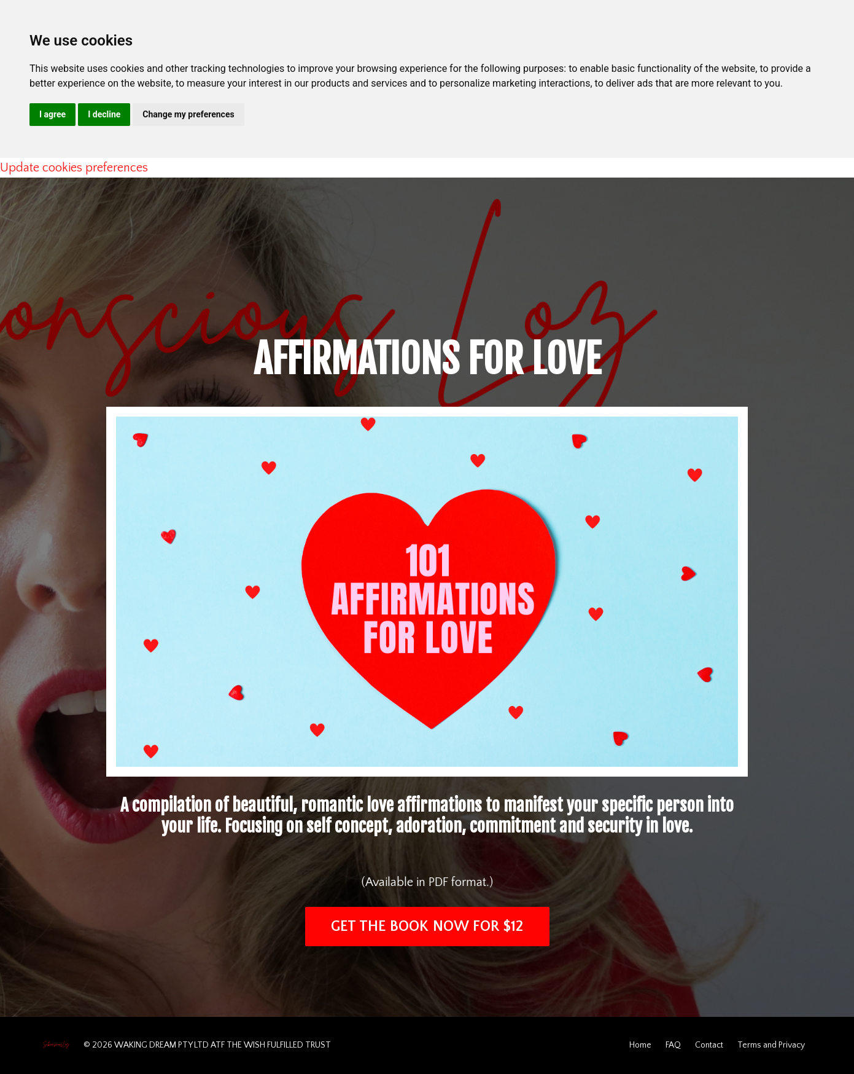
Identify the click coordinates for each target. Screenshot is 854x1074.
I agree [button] (52, 114)
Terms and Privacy (771, 1045)
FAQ (673, 1045)
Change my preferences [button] (188, 114)
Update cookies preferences (74, 167)
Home (640, 1045)
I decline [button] (104, 114)
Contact (709, 1045)
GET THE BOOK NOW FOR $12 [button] (427, 927)
